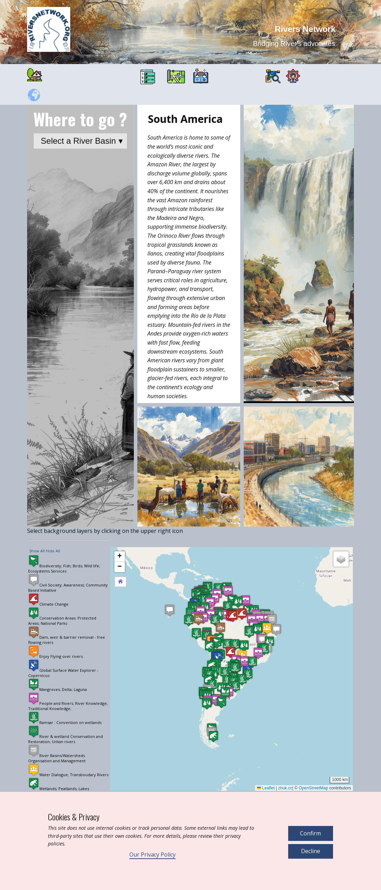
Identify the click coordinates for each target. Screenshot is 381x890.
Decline (310, 851)
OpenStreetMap (313, 788)
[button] (248, 610)
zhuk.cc (285, 788)
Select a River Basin (78, 140)
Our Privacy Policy (152, 854)
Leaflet (266, 788)
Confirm (310, 833)
